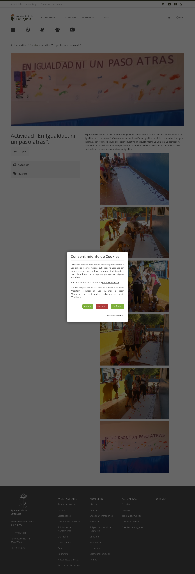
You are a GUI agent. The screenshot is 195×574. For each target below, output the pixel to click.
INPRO (121, 315)
